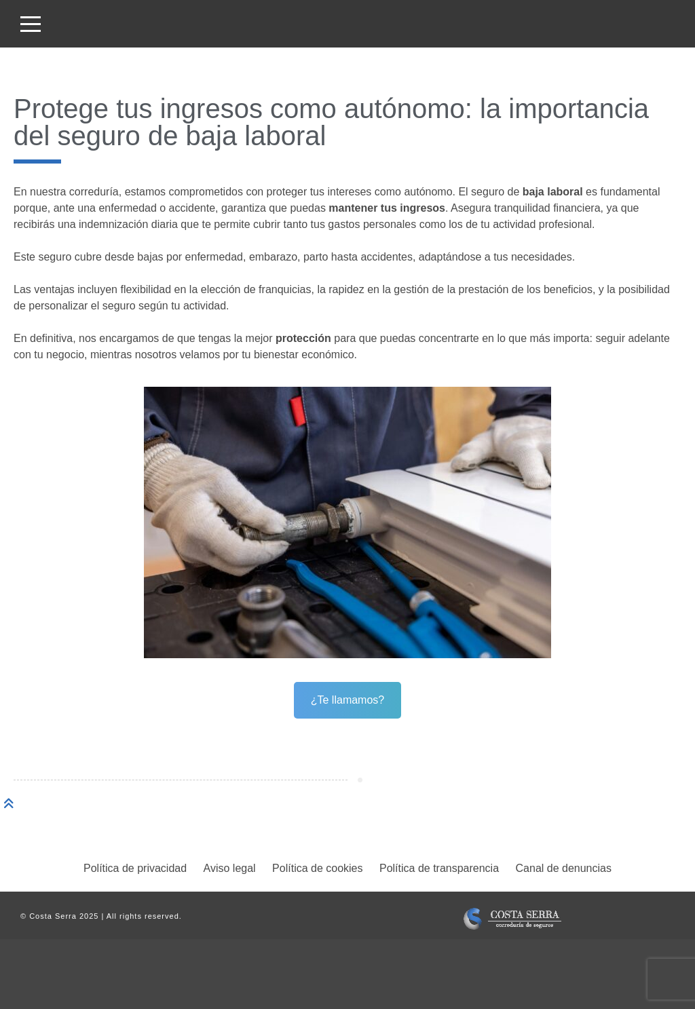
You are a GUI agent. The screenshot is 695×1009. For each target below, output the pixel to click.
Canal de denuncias (564, 868)
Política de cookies (317, 868)
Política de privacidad (135, 868)
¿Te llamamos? (347, 700)
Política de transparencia (439, 868)
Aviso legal (230, 868)
